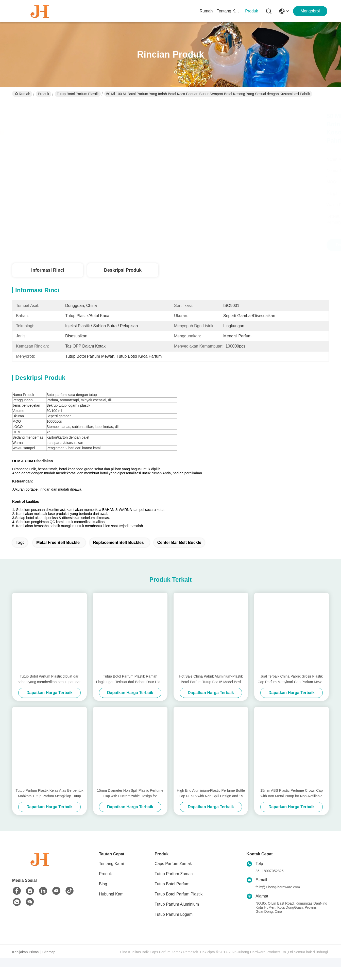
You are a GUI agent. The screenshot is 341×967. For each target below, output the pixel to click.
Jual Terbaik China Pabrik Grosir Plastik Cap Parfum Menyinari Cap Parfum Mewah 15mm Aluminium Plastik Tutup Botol (292, 688)
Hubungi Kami (112, 903)
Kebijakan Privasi (25, 961)
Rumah (206, 11)
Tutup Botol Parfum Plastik (78, 94)
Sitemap (48, 961)
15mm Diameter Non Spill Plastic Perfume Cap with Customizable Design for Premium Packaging (130, 802)
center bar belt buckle (179, 551)
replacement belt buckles (118, 551)
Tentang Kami (229, 11)
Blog (103, 893)
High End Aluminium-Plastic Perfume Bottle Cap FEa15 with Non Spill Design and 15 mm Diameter (211, 802)
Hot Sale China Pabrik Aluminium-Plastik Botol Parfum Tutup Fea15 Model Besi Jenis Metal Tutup (211, 688)
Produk (251, 11)
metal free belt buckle (58, 551)
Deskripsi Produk (123, 270)
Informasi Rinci (47, 270)
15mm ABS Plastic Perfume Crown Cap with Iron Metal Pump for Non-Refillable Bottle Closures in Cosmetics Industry (291, 802)
